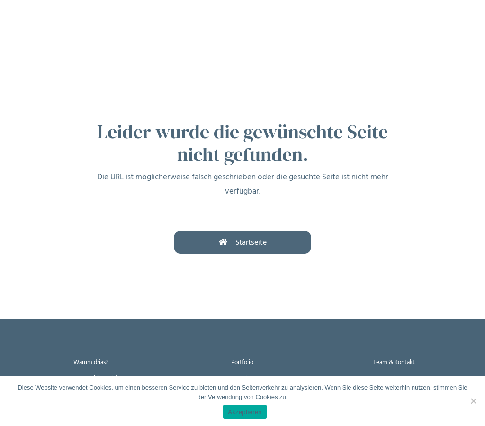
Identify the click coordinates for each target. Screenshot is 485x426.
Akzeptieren (244, 412)
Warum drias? (91, 361)
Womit (127, 27)
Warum (51, 27)
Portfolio (242, 361)
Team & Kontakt (394, 361)
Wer (165, 27)
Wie (89, 27)
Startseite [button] (243, 242)
